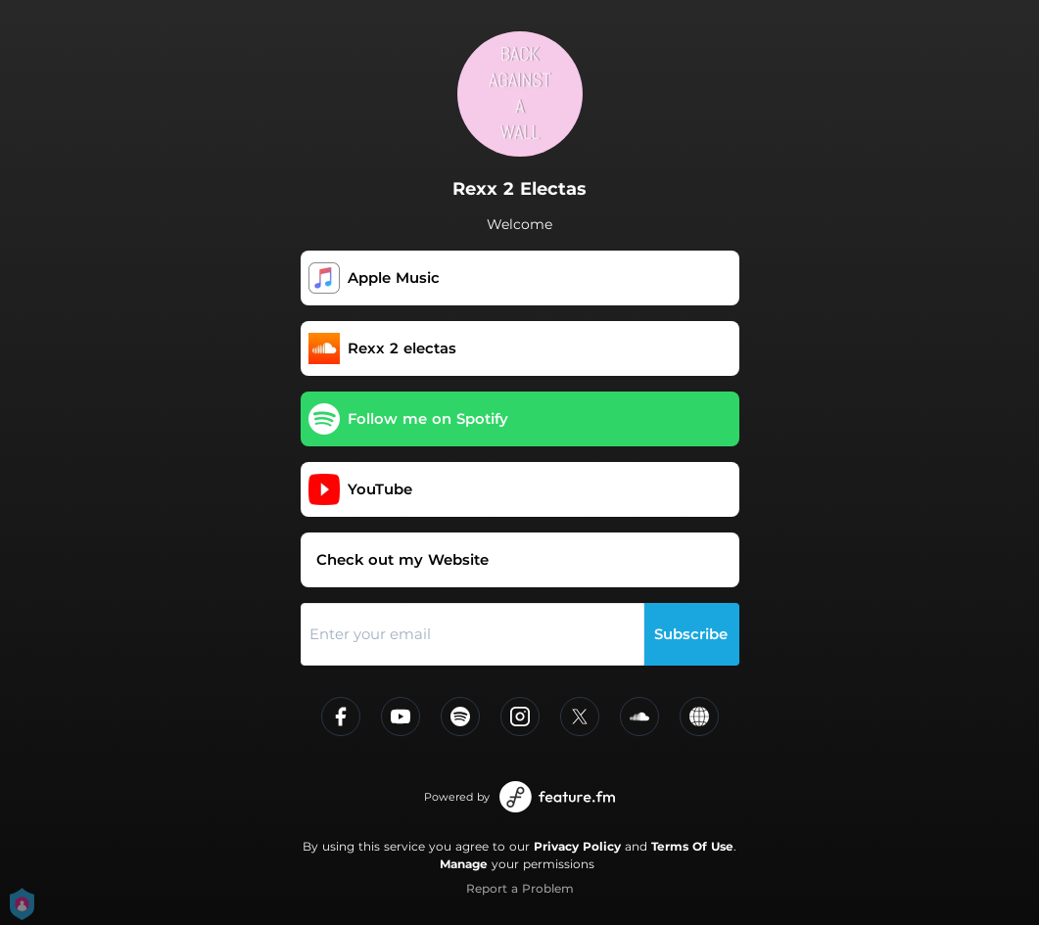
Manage (464, 863)
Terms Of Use (692, 846)
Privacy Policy (577, 846)
